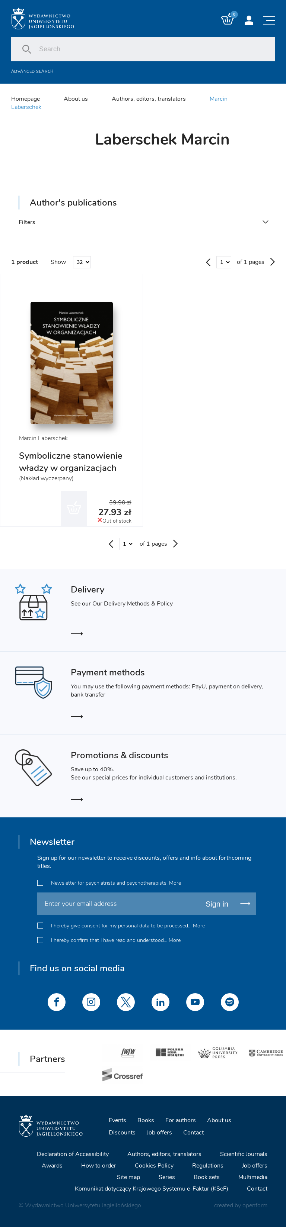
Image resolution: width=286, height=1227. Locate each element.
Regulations (207, 1166)
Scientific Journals (243, 1154)
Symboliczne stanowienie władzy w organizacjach (71, 462)
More (175, 883)
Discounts (122, 1132)
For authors (180, 1120)
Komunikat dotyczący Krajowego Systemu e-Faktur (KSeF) (151, 1189)
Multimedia (252, 1177)
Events (117, 1120)
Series (167, 1177)
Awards (52, 1166)
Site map (128, 1177)
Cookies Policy (154, 1166)
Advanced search (32, 71)
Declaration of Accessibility (73, 1154)
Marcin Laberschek (43, 438)
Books (145, 1120)
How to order (98, 1166)
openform (254, 1205)
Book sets (207, 1177)
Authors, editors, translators (149, 99)
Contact (193, 1132)
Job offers (159, 1132)
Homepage (25, 99)
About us (76, 99)
